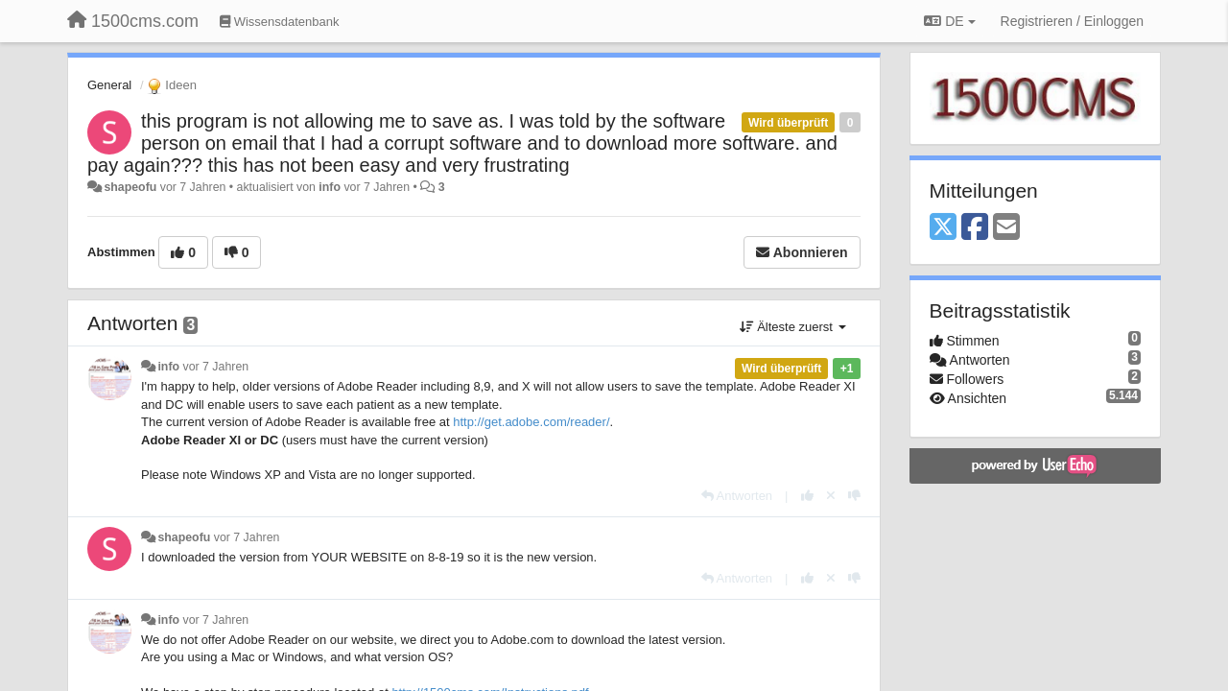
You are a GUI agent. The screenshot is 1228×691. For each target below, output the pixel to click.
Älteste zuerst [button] (793, 327)
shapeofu (130, 187)
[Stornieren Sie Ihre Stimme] (831, 495)
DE (949, 21)
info (330, 187)
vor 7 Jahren (216, 366)
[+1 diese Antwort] (807, 495)
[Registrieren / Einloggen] (1072, 21)
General (109, 85)
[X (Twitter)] (943, 228)
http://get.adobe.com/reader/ (531, 422)
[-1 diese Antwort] (854, 495)
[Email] (1006, 228)
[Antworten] (736, 495)
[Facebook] (974, 228)
